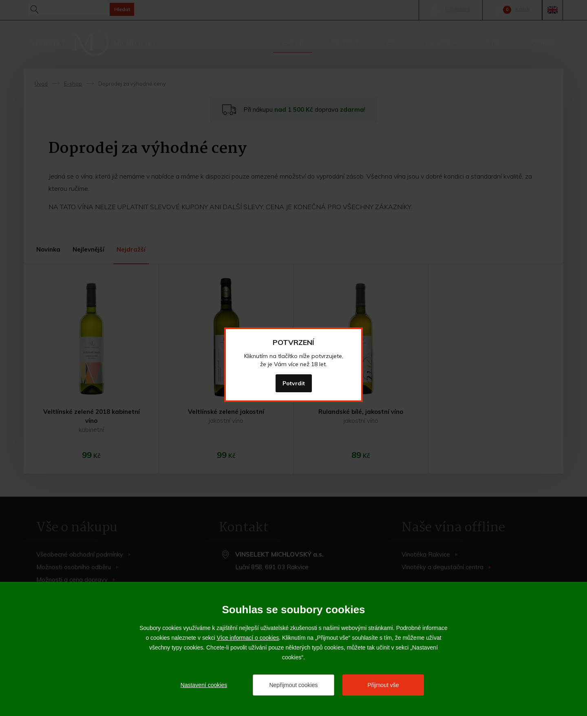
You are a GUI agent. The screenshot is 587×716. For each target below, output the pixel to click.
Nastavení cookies (204, 685)
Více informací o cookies (248, 637)
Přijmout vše (383, 685)
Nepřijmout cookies (293, 685)
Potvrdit (293, 383)
